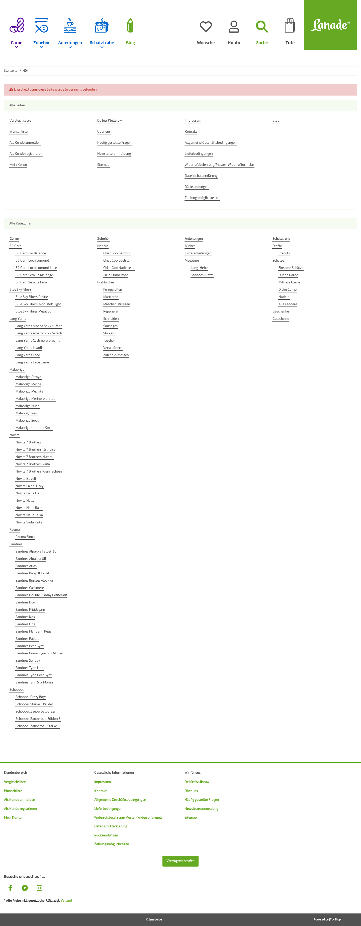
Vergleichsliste (15, 782)
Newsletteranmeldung (201, 809)
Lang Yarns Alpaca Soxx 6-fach (39, 333)
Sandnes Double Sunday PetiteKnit (41, 595)
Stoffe (277, 246)
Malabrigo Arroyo (28, 377)
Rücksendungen (106, 835)
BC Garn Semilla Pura (31, 282)
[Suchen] (262, 25)
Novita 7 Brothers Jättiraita (35, 449)
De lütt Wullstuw (197, 782)
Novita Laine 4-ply (29, 486)
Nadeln (102, 246)
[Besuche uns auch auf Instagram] (39, 888)
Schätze (278, 260)
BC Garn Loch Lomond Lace (36, 268)
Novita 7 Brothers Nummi (34, 457)
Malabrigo (17, 369)
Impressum (102, 782)
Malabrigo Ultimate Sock (34, 428)
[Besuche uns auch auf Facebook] (10, 888)
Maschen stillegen (116, 304)
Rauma (15, 529)
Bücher (190, 246)
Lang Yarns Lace (28, 355)
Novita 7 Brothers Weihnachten (39, 471)
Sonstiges (110, 326)
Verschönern (112, 348)
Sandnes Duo (25, 602)
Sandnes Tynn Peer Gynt (34, 675)
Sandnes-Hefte (202, 275)
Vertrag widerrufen (180, 861)
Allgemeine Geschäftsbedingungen (120, 800)
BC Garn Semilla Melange (34, 275)
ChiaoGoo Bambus (117, 253)
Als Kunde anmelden (19, 800)
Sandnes (16, 544)
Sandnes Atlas (26, 566)
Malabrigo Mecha (28, 384)
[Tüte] (290, 25)
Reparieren (111, 311)
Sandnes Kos (25, 617)
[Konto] (234, 25)
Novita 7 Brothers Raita (33, 464)
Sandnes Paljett (27, 639)
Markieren (110, 297)
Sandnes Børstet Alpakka (34, 580)
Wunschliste (13, 791)
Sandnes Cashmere (30, 588)
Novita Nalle (25, 500)
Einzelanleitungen (198, 253)
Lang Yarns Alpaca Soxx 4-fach (39, 326)
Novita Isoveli (26, 479)
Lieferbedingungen (108, 809)
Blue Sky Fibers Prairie (32, 297)
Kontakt (100, 791)
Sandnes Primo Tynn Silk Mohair (39, 653)
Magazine (192, 260)
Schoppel (17, 689)
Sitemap (191, 817)
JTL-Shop (335, 919)
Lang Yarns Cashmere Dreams (38, 340)
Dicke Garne (288, 289)
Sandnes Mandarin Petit (33, 631)
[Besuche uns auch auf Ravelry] (25, 888)
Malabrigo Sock (27, 420)
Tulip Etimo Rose (115, 275)
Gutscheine (281, 319)
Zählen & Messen (116, 355)
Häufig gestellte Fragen (202, 800)
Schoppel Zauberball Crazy (35, 711)
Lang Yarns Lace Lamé (32, 362)
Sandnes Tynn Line (29, 668)
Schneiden (111, 319)
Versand (66, 900)
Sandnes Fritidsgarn (30, 609)
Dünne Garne (288, 275)
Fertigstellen (112, 289)
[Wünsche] (206, 25)
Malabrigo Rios (27, 413)
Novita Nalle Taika (29, 515)
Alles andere (288, 304)
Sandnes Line (25, 624)
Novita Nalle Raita (29, 508)
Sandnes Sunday (28, 660)
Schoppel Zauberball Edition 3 (38, 719)
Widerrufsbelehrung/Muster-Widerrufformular (129, 817)
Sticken (108, 333)
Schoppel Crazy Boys (31, 697)
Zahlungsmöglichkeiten (111, 844)
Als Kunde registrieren (20, 809)
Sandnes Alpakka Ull (31, 559)
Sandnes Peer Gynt (30, 646)
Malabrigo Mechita (29, 391)
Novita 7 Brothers (29, 442)
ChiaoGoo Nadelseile (118, 268)
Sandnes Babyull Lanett (33, 573)
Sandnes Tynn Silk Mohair (34, 682)
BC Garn (16, 246)
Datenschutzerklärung (110, 826)
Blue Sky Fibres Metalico (33, 311)
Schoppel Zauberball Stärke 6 (37, 726)
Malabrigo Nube (27, 406)
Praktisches (105, 282)
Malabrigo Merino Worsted (35, 399)
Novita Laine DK (28, 493)
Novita (15, 435)
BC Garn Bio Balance (31, 253)
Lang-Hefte (199, 268)
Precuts (284, 253)
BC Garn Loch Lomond (32, 260)
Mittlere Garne (289, 282)
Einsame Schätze (291, 268)
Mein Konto (13, 817)
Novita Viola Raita (29, 522)
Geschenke (281, 311)
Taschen (109, 340)
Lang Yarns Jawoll (29, 348)
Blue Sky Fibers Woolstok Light (38, 304)
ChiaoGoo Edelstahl (117, 260)
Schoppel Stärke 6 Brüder (34, 704)
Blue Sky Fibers (21, 289)
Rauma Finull (25, 537)
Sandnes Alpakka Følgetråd (36, 551)
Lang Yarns (18, 319)
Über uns (191, 791)
